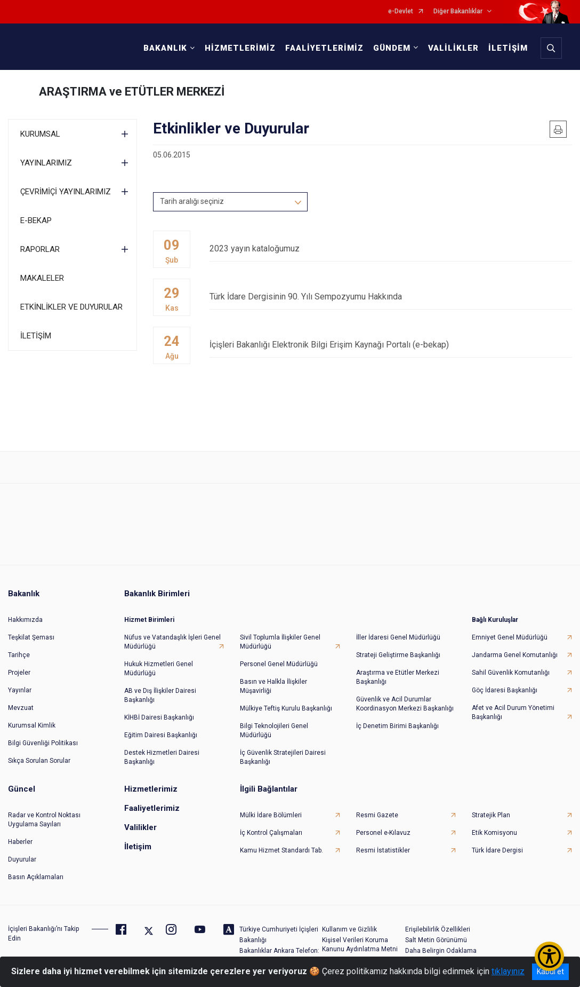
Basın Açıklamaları (35, 877)
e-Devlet (400, 11)
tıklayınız (508, 971)
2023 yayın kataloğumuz (391, 248)
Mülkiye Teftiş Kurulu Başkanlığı (286, 708)
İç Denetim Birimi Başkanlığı (397, 726)
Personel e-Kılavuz (383, 832)
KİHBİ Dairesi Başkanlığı (159, 717)
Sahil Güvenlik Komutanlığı (511, 672)
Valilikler (140, 827)
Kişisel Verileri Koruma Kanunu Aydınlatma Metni (360, 944)
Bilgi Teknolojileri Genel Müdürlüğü (274, 730)
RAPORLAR (40, 249)
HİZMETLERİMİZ (240, 48)
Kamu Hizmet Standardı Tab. (281, 850)
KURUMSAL (40, 134)
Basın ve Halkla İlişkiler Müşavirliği (273, 686)
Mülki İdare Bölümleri (271, 815)
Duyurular (22, 859)
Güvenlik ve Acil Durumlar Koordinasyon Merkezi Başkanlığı (405, 704)
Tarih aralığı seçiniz (192, 201)
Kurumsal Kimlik (31, 725)
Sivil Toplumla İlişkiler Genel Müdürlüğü (280, 642)
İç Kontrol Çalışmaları (271, 832)
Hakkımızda (25, 619)
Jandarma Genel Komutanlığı (515, 655)
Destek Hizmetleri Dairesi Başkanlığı (161, 757)
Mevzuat (21, 708)
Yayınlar (19, 690)
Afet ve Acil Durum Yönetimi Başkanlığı (513, 712)
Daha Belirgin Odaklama (441, 950)
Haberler (20, 842)
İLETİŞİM (508, 48)
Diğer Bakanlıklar (457, 11)
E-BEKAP (36, 220)
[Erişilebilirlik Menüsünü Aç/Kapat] (549, 956)
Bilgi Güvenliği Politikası (43, 743)
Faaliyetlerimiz (152, 808)
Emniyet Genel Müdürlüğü (509, 637)
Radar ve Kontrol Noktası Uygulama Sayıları (44, 819)
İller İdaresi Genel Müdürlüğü (398, 637)
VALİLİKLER (453, 48)
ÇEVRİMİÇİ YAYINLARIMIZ (65, 191)
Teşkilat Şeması (31, 637)
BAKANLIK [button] (165, 48)
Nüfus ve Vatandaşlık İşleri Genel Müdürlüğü (172, 642)
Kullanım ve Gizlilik (349, 929)
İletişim (137, 846)
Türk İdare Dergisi (497, 850)
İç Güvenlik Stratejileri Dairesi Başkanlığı (283, 757)
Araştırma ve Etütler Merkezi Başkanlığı (397, 677)
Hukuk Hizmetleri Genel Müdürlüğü (158, 668)
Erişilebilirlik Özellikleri (437, 929)
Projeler (19, 672)
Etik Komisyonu (494, 832)
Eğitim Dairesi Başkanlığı (160, 735)
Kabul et (550, 971)
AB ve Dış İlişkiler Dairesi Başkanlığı (160, 695)
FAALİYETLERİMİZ (324, 48)
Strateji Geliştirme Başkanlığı (398, 655)
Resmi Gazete (377, 815)
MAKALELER (42, 278)
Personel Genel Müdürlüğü (279, 664)
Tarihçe (19, 655)
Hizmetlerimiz (151, 789)
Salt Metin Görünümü (436, 940)
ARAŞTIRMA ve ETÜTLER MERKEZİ (131, 91)
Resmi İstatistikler (383, 850)
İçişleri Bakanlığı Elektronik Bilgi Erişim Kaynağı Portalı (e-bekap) (391, 344)
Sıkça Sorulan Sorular (39, 760)
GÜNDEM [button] (391, 48)
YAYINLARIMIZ (46, 163)
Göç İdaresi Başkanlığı (504, 690)
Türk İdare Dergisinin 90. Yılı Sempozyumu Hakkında (391, 296)
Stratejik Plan (491, 815)
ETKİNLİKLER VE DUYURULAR (71, 307)
